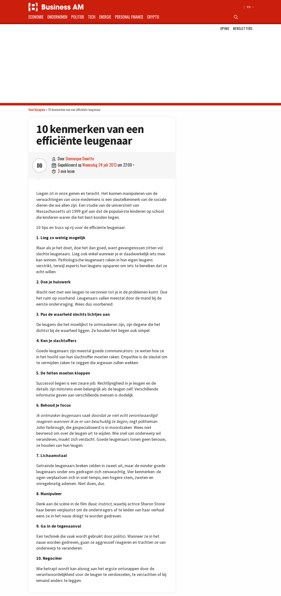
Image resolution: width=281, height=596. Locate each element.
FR (250, 7)
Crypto (153, 17)
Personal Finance (129, 17)
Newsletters (243, 28)
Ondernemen (57, 17)
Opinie (224, 28)
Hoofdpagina (36, 109)
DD (39, 165)
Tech (91, 17)
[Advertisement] (140, 69)
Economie (35, 17)
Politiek (77, 17)
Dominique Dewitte (80, 159)
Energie (105, 17)
